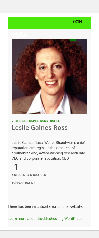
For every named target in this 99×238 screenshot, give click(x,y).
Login (76, 22)
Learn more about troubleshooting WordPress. (45, 218)
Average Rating (23, 183)
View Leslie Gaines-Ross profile (36, 121)
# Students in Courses (29, 175)
